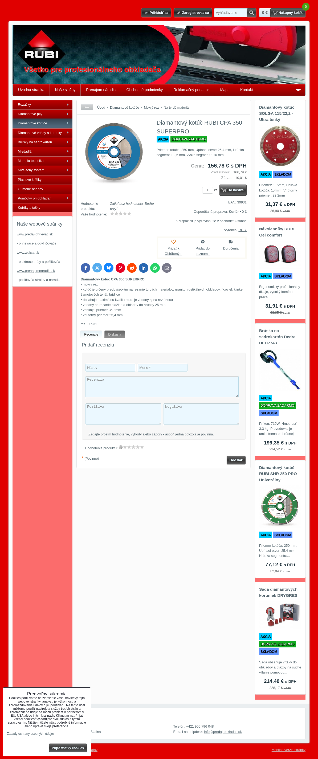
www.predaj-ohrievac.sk (35, 234)
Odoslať (236, 460)
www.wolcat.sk (28, 253)
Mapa (225, 90)
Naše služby (65, 90)
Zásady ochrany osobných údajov (31, 734)
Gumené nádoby (30, 189)
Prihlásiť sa (159, 13)
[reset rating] (121, 447)
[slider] (120, 213)
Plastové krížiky (30, 180)
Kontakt (246, 90)
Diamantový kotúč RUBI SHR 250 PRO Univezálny (278, 473)
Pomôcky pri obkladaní (35, 198)
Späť (87, 107)
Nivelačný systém (31, 170)
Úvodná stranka (31, 90)
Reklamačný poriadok (191, 90)
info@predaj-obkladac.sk (223, 732)
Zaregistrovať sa (195, 13)
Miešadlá (24, 151)
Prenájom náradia (101, 90)
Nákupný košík (291, 13)
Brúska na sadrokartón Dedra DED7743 (277, 336)
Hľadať (251, 12)
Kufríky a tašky (29, 208)
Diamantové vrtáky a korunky (40, 133)
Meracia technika (31, 161)
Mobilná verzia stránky (288, 750)
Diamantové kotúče (32, 123)
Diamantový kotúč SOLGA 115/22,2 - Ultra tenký (276, 113)
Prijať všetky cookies (68, 748)
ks (210, 190)
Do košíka (236, 190)
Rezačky (24, 105)
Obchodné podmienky (144, 90)
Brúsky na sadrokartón (35, 142)
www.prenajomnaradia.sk (36, 271)
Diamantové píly (30, 114)
